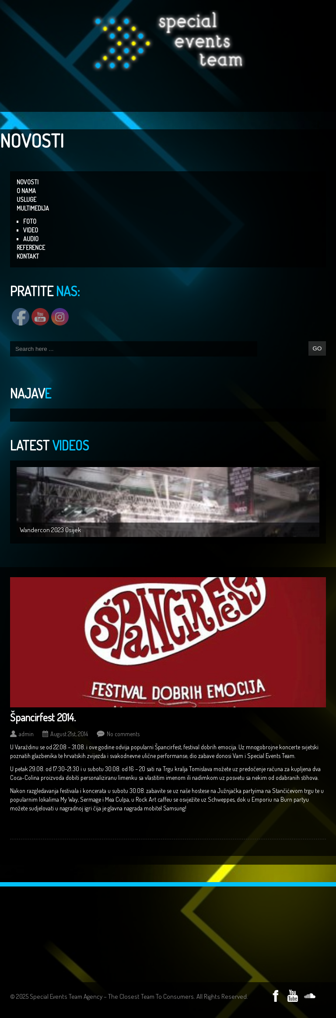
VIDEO (30, 230)
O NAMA (26, 190)
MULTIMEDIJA (33, 208)
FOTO (29, 221)
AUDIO (30, 238)
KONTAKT (28, 256)
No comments (123, 734)
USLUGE (26, 199)
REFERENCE (31, 247)
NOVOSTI (27, 182)
